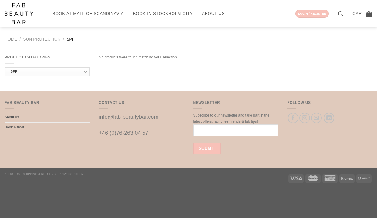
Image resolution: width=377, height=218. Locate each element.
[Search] (340, 14)
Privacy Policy (71, 174)
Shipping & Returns (39, 174)
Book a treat (14, 127)
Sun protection (41, 39)
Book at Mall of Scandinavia (88, 13)
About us (213, 13)
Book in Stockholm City (163, 13)
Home (11, 39)
